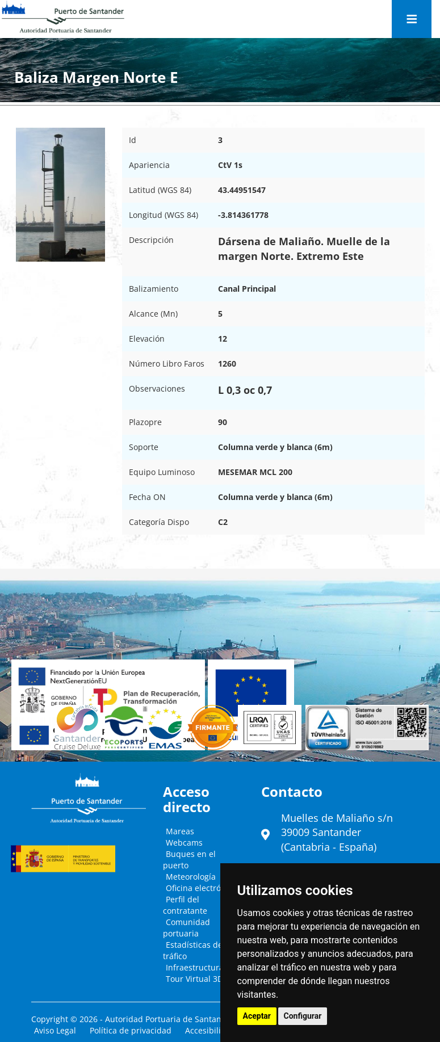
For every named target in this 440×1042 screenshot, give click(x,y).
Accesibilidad (210, 1030)
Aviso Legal (55, 1030)
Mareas (180, 831)
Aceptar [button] (257, 1015)
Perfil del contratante (185, 905)
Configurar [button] (303, 1015)
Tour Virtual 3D (194, 978)
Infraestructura (195, 967)
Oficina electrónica (201, 888)
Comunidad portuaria (186, 928)
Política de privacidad (130, 1030)
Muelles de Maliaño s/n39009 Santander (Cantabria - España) (337, 832)
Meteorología (191, 876)
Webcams (184, 842)
